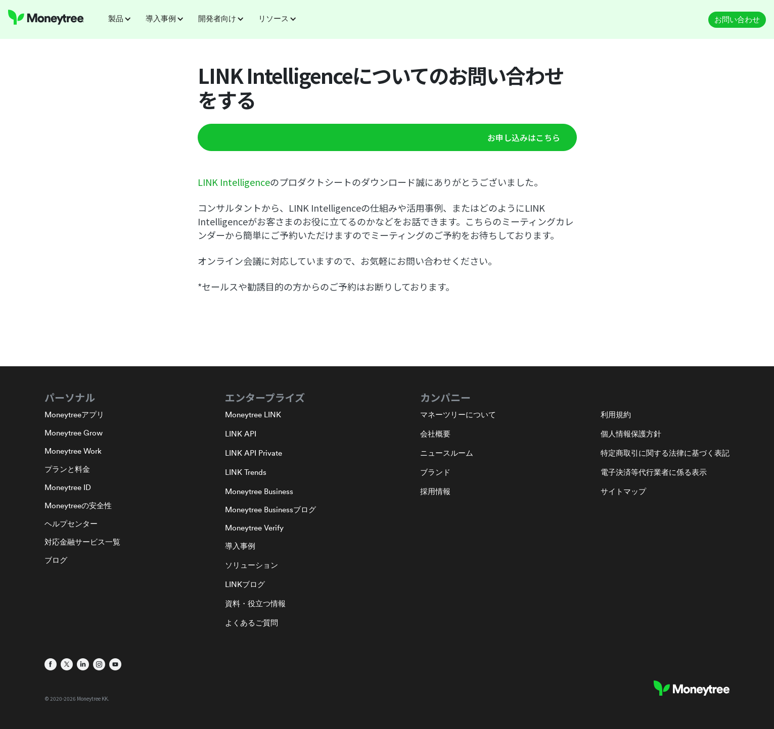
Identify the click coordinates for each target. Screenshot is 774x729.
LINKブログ (245, 584)
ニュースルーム (446, 453)
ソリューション (251, 565)
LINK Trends (245, 472)
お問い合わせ (737, 19)
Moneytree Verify (254, 527)
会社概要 (435, 434)
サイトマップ (623, 491)
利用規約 (616, 414)
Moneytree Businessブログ (270, 509)
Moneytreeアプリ (74, 414)
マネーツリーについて (458, 414)
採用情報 (435, 491)
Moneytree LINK (253, 414)
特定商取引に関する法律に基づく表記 (665, 453)
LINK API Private (253, 453)
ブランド (435, 472)
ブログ (55, 560)
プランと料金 (67, 469)
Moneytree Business (259, 491)
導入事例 (240, 546)
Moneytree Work (73, 451)
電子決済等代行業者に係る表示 (654, 472)
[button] (123, 19)
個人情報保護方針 (631, 434)
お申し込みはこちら (523, 137)
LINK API (240, 434)
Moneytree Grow (73, 433)
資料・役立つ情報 (255, 603)
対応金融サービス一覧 (82, 542)
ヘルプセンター (71, 523)
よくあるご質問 (251, 622)
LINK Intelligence (234, 181)
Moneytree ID (67, 487)
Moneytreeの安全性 (78, 505)
